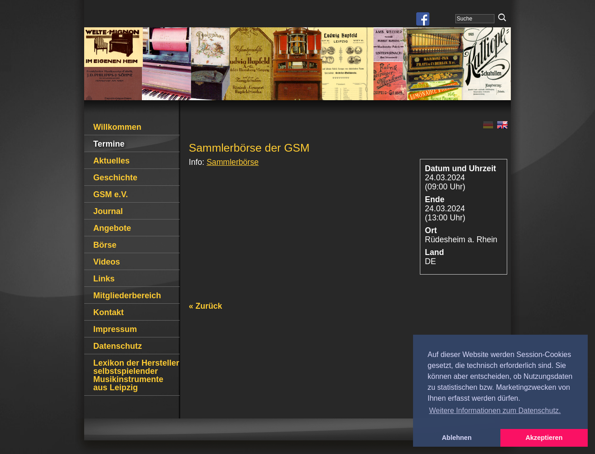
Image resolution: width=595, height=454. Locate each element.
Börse (104, 245)
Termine (109, 143)
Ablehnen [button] (457, 437)
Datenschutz (117, 346)
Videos (106, 261)
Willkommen (117, 127)
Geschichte (115, 177)
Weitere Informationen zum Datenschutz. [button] (495, 410)
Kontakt (108, 312)
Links (104, 278)
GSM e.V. (110, 194)
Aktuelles (111, 160)
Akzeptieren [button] (544, 437)
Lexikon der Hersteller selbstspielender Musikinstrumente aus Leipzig (136, 375)
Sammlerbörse (232, 162)
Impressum (115, 329)
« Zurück (205, 306)
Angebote (112, 228)
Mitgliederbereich (127, 295)
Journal (108, 211)
